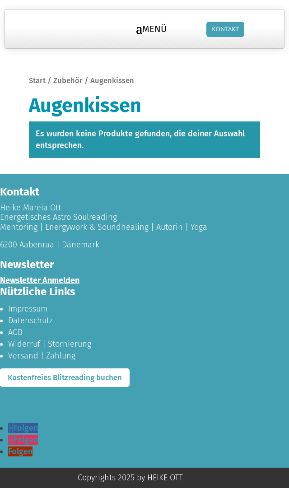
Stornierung (69, 344)
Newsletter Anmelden (39, 280)
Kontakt (225, 29)
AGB (15, 332)
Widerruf (24, 344)
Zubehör (68, 80)
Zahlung (60, 356)
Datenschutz (30, 320)
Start (37, 80)
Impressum (27, 309)
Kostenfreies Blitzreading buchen (65, 377)
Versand (23, 356)
